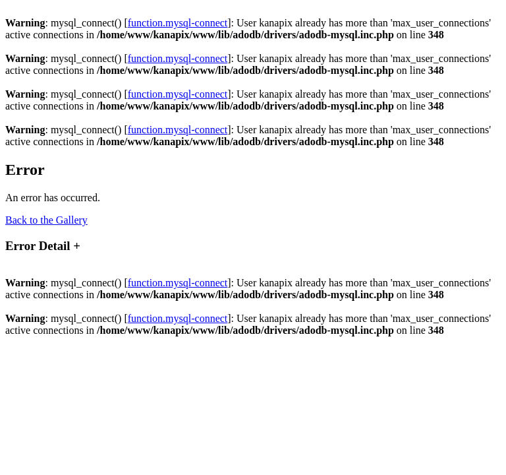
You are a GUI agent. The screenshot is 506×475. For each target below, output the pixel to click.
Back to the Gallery (46, 220)
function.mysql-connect (178, 22)
